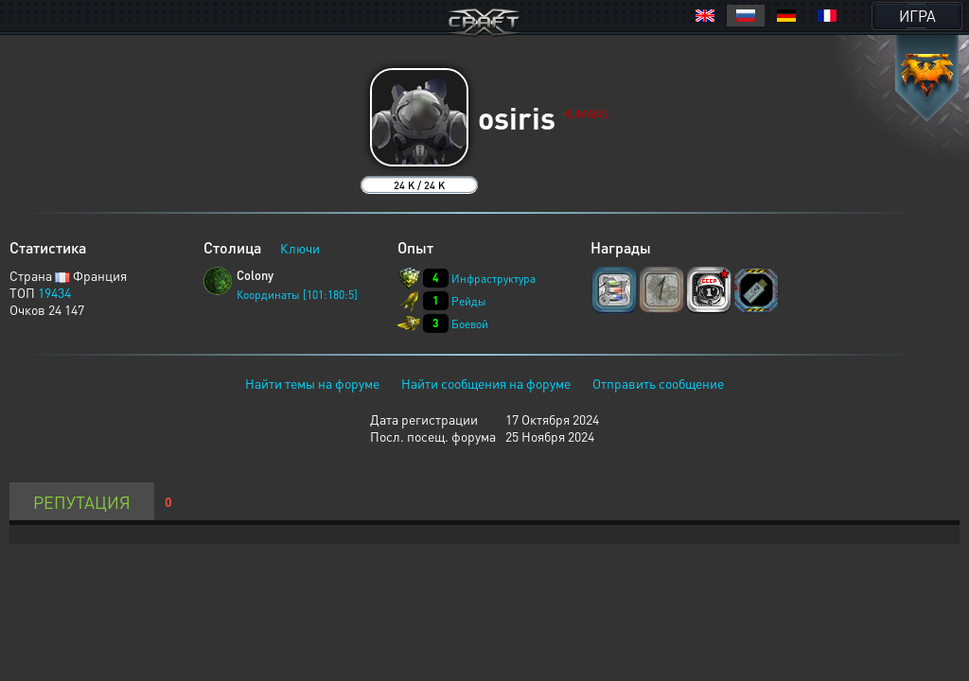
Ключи (300, 247)
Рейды (468, 301)
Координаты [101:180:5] (297, 295)
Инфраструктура (493, 278)
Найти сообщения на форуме (486, 383)
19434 (54, 292)
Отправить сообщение (658, 383)
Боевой (469, 324)
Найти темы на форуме (312, 383)
